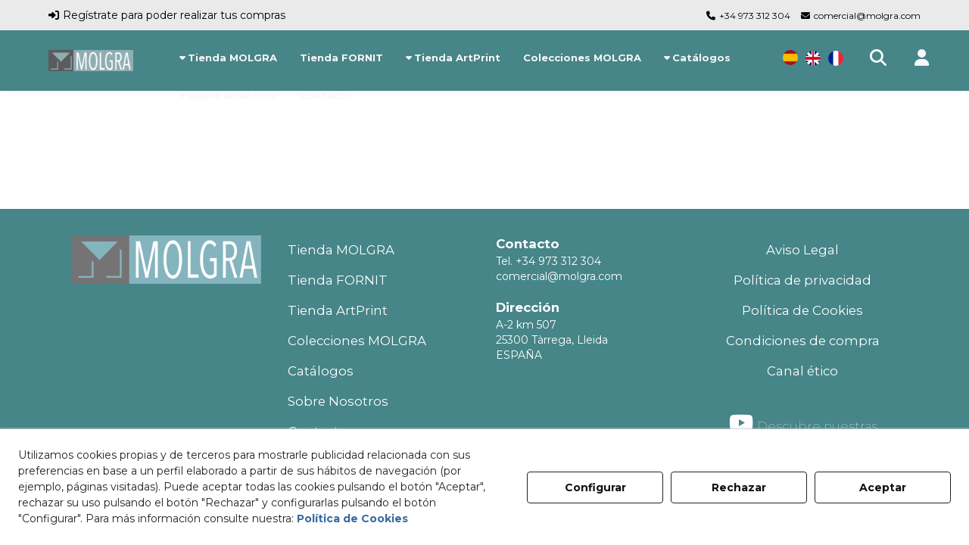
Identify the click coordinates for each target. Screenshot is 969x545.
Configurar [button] (595, 487)
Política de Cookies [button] (802, 310)
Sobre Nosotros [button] (338, 401)
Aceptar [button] (882, 487)
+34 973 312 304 (754, 15)
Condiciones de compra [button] (803, 340)
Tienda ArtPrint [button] (338, 310)
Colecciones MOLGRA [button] (357, 340)
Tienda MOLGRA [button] (341, 249)
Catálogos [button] (321, 370)
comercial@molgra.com (867, 15)
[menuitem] (228, 57)
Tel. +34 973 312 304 (548, 261)
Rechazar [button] (739, 487)
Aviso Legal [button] (802, 249)
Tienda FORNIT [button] (338, 280)
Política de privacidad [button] (802, 280)
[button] (90, 60)
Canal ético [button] (802, 370)
